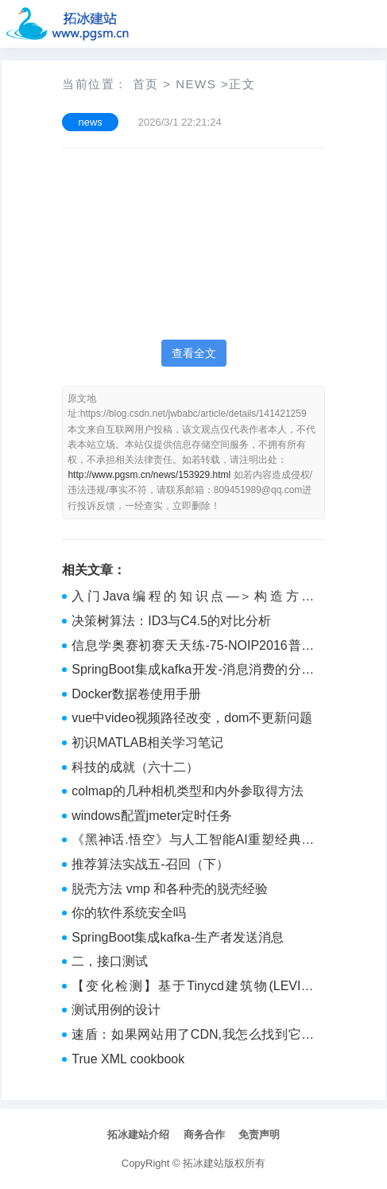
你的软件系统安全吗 (129, 912)
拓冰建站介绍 (138, 1134)
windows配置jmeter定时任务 (152, 815)
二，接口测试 (110, 961)
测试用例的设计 (116, 1009)
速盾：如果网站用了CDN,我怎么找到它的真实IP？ (193, 1036)
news (196, 84)
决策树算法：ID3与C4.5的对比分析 (171, 621)
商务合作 (204, 1134)
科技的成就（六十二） (135, 767)
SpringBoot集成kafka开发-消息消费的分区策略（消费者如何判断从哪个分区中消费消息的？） (193, 671)
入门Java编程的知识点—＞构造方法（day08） (193, 598)
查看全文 (194, 353)
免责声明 (259, 1134)
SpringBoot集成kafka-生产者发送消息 (178, 937)
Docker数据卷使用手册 (136, 694)
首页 (146, 84)
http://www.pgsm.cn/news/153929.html (149, 474)
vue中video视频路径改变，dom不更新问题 (192, 718)
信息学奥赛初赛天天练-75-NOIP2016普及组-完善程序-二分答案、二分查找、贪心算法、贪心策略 (193, 647)
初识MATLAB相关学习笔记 (147, 742)
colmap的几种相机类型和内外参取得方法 (188, 791)
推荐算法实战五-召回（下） (150, 864)
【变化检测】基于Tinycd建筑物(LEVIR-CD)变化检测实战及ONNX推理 (193, 988)
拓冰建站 (203, 1163)
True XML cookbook (128, 1059)
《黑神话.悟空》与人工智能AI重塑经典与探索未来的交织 (193, 841)
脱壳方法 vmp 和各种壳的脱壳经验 (170, 889)
